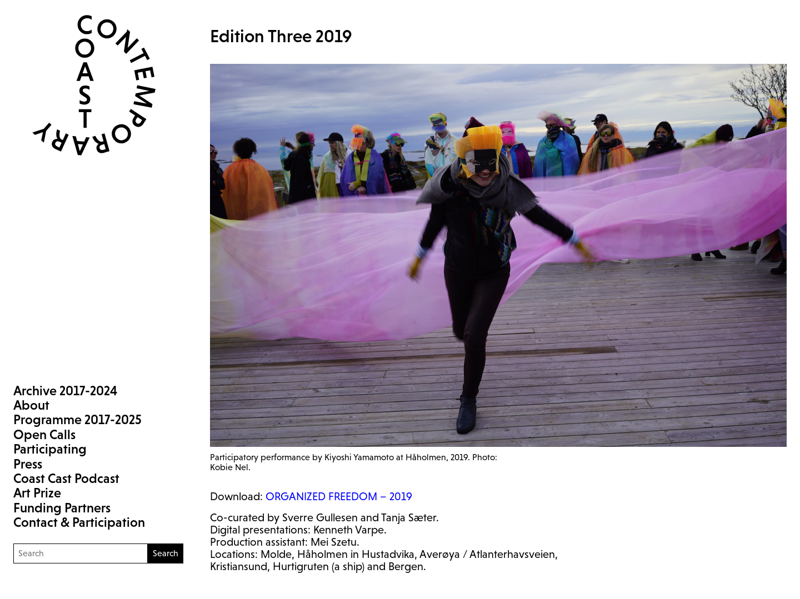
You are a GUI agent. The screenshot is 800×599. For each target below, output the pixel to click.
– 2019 (339, 496)
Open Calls (44, 434)
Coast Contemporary (85, 85)
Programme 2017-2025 (77, 419)
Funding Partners (62, 507)
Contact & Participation (79, 522)
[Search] (80, 553)
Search (165, 553)
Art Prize (37, 492)
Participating (50, 448)
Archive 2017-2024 (65, 390)
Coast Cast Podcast (66, 478)
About (31, 404)
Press (27, 463)
